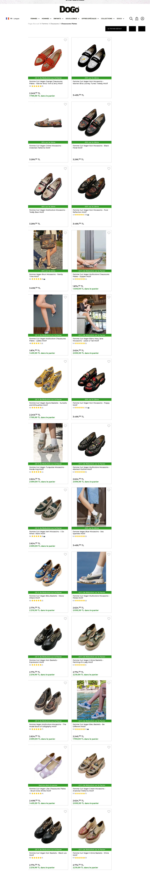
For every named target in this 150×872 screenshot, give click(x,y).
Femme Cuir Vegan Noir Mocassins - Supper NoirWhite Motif (126, 537)
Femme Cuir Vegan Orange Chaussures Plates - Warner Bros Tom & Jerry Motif (46, 78)
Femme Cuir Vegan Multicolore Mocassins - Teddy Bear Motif (83, 135)
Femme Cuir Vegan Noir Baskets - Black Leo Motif (46, 537)
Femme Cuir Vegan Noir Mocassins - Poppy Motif (126, 250)
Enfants (57, 18)
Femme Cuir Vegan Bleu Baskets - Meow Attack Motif (87, 365)
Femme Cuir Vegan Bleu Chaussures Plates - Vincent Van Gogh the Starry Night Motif (86, 652)
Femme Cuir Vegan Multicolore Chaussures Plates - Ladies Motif (125, 192)
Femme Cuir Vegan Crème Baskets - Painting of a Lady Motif (85, 422)
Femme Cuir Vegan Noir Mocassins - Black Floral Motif (44, 135)
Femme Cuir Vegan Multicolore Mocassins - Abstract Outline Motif (85, 307)
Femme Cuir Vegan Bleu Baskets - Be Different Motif (45, 479)
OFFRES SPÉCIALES (88, 18)
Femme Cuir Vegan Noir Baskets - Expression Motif (43, 422)
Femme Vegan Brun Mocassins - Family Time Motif (46, 192)
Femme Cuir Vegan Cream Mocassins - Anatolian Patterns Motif (127, 479)
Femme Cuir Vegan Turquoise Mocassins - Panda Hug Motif (46, 307)
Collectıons (106, 18)
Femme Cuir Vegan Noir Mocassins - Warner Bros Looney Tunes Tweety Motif (85, 79)
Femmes (33, 18)
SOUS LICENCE (71, 18)
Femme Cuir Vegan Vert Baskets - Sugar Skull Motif (46, 651)
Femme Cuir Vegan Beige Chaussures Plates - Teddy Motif (127, 594)
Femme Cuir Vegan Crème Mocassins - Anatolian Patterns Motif (127, 78)
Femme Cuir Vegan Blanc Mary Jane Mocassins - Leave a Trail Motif (44, 250)
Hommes (45, 18)
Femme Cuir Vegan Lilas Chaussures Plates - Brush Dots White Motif (85, 479)
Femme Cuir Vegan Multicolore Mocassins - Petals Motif (124, 365)
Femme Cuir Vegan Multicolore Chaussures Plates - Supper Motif (84, 192)
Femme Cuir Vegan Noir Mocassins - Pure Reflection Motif (126, 135)
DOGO (119, 18)
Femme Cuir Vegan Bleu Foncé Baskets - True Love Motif (87, 594)
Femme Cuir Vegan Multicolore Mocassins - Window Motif (42, 594)
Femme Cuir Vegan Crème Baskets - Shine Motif (85, 537)
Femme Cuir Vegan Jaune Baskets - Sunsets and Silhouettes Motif (85, 250)
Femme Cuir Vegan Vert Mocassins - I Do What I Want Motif (128, 307)
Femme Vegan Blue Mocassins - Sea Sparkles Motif (44, 365)
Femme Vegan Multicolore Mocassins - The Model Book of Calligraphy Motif (127, 422)
